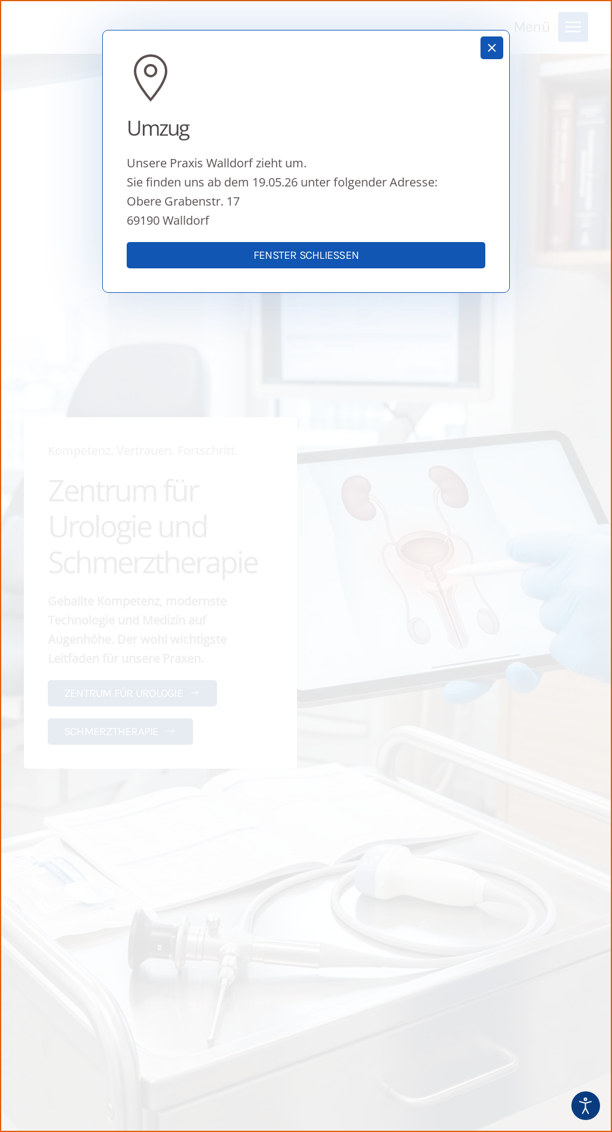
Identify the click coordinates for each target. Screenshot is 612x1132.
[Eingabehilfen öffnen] (585, 1105)
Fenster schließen (306, 255)
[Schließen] (492, 47)
